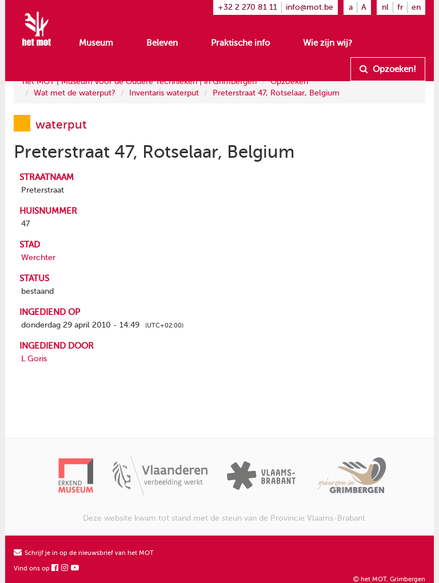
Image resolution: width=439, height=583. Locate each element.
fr (400, 7)
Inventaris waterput (164, 93)
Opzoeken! (388, 69)
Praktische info (240, 43)
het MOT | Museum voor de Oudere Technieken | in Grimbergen (139, 81)
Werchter (38, 257)
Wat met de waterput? (74, 93)
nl (385, 7)
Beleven (162, 43)
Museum (96, 43)
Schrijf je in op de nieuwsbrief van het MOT (84, 553)
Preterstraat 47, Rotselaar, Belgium (276, 93)
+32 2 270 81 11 (247, 7)
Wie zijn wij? (327, 43)
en (416, 7)
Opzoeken (289, 81)
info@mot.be (309, 7)
